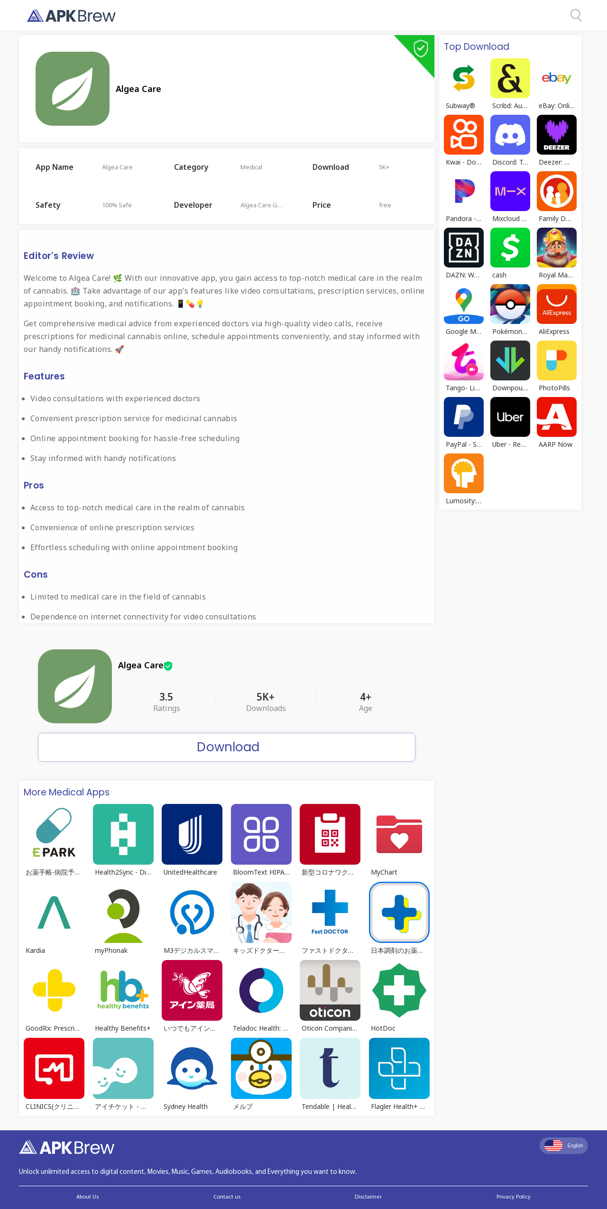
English (563, 1145)
